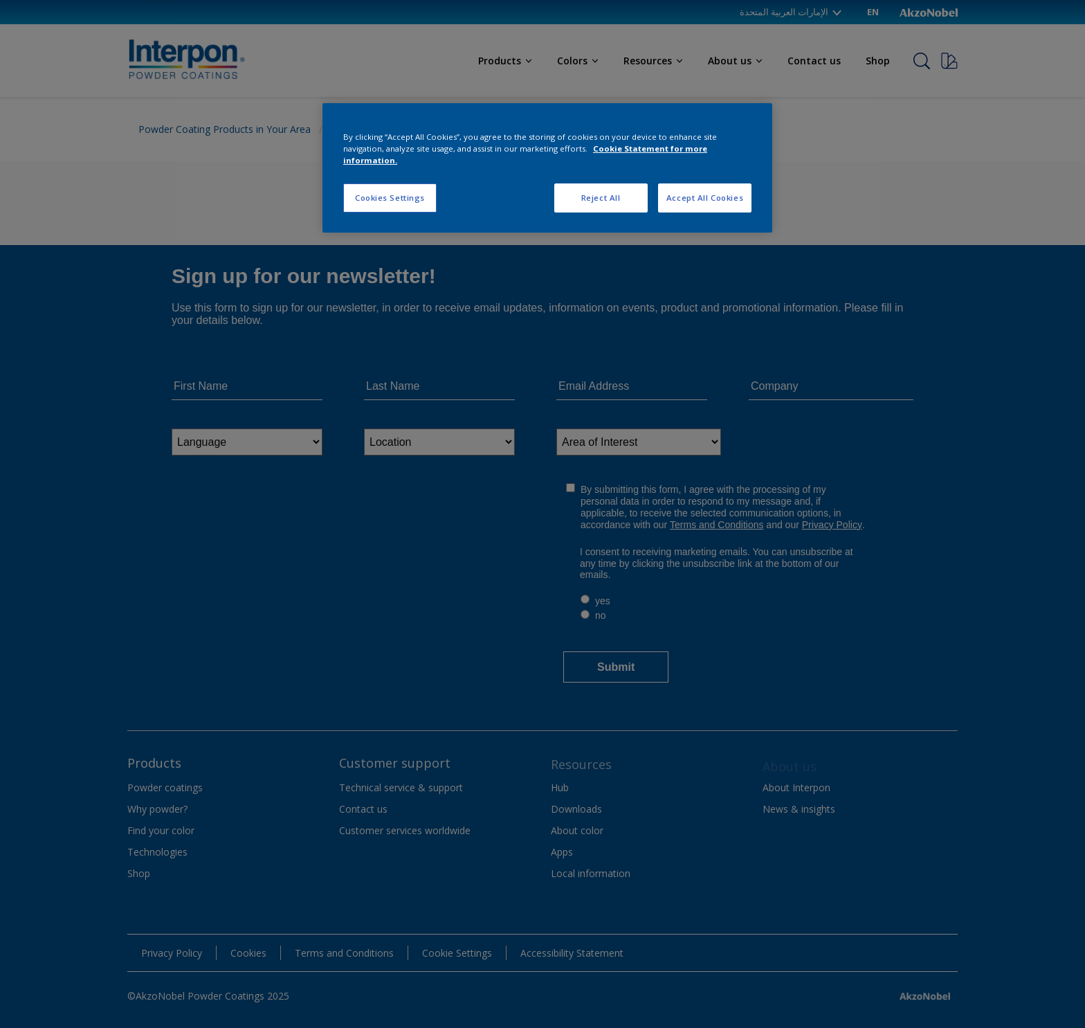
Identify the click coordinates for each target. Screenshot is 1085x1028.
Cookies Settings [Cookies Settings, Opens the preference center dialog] (390, 197)
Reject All (601, 197)
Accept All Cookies (704, 197)
